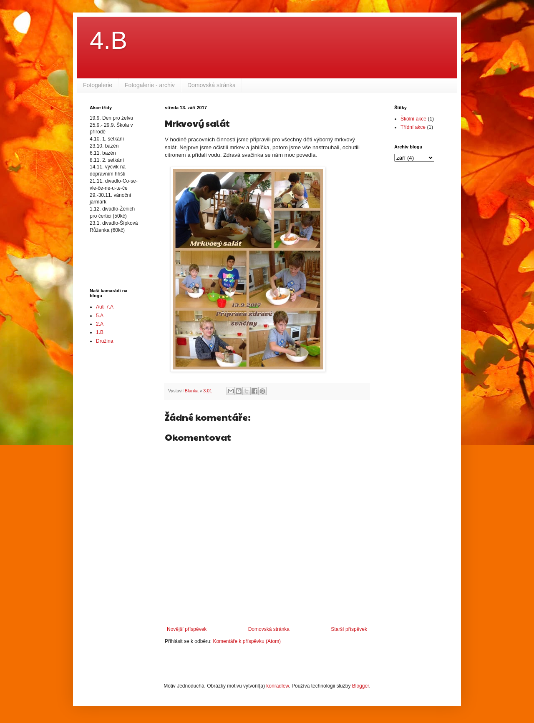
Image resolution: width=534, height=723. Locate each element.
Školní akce (413, 119)
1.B (99, 332)
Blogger (360, 686)
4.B (108, 40)
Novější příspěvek (187, 629)
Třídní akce (413, 127)
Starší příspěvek (349, 629)
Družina (104, 341)
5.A (99, 316)
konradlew (277, 686)
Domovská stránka (211, 85)
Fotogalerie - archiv (150, 85)
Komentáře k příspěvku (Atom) (247, 641)
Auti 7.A (104, 307)
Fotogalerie (97, 85)
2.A (99, 324)
